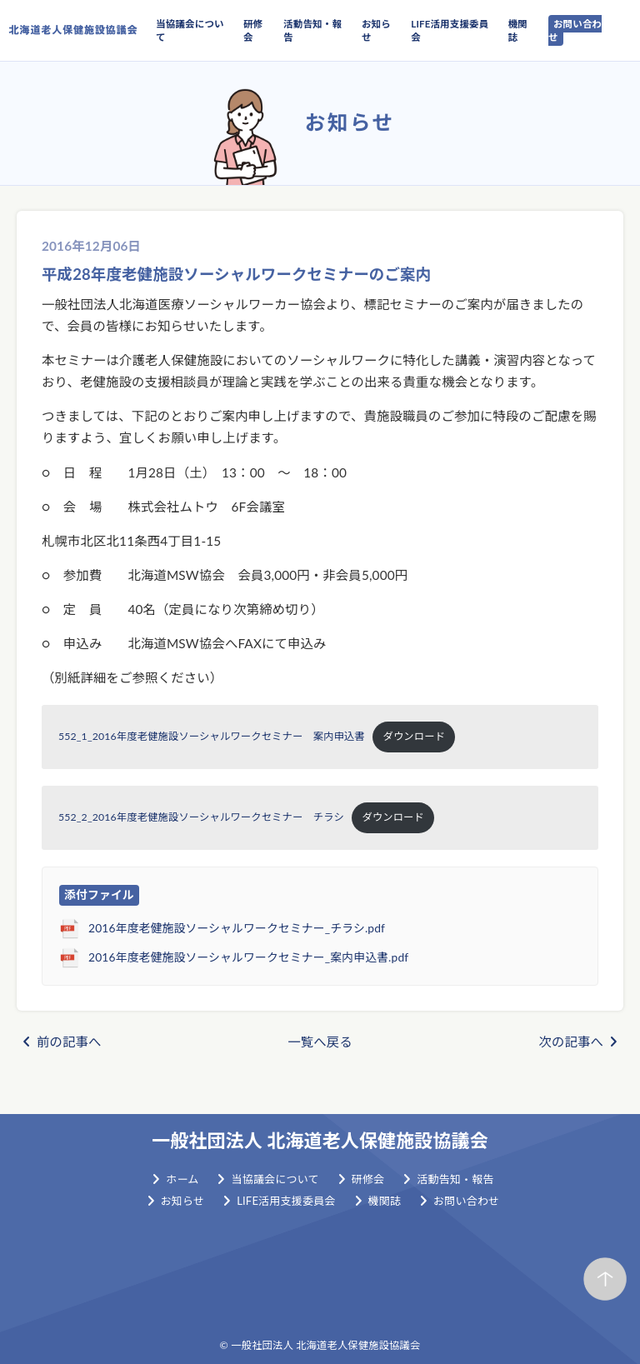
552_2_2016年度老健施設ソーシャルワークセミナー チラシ (201, 817)
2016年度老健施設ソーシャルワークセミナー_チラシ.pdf (236, 928)
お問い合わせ (575, 30)
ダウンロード (414, 736)
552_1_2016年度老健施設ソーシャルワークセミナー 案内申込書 (211, 736)
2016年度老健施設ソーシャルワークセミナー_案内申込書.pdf (248, 957)
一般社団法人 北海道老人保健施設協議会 (320, 1140)
